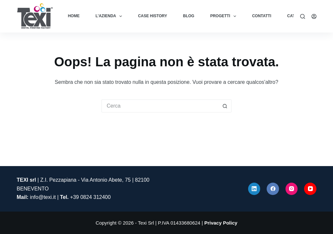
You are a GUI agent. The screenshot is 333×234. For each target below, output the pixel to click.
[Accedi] (314, 16)
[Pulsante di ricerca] (225, 105)
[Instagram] (292, 189)
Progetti (224, 16)
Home (74, 16)
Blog (188, 16)
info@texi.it (43, 197)
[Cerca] (302, 16)
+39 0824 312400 (90, 197)
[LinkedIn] (254, 189)
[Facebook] (273, 189)
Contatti (261, 16)
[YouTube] (310, 189)
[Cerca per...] (160, 105)
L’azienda (110, 16)
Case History (152, 16)
